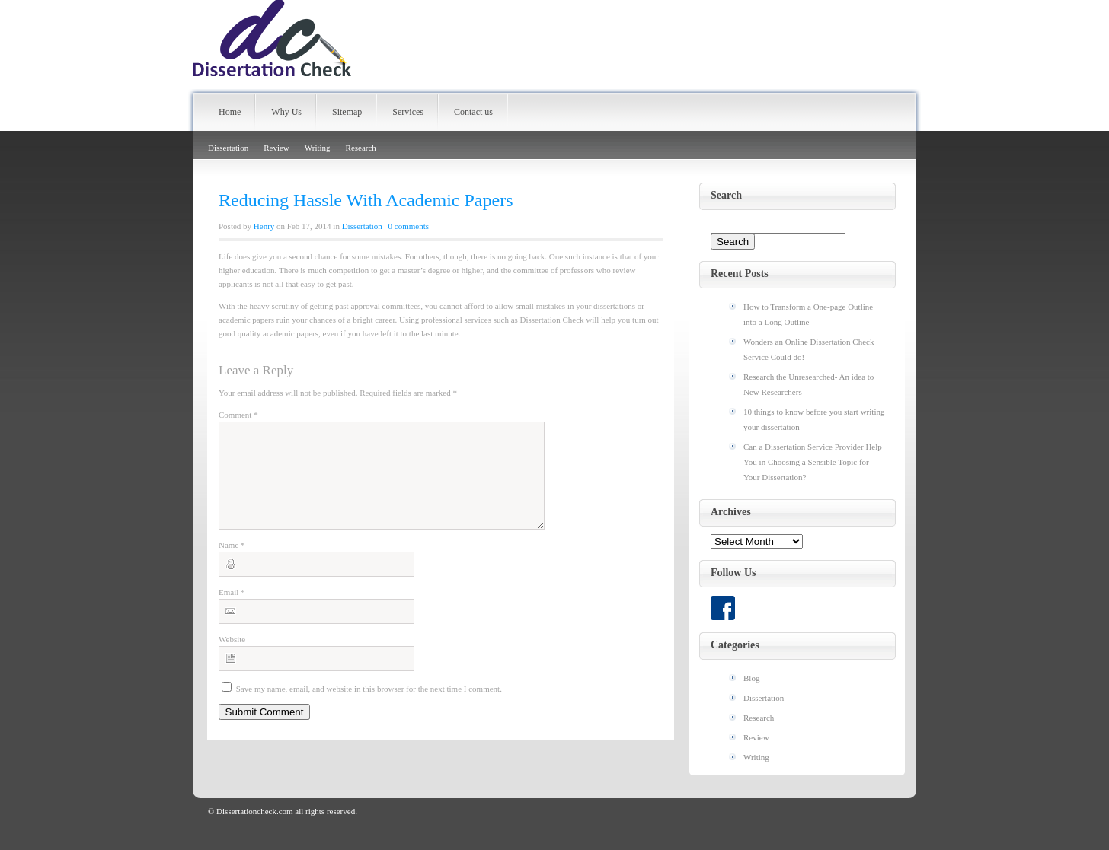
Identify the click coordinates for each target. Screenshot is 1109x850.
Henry (264, 226)
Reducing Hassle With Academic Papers (366, 200)
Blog (751, 678)
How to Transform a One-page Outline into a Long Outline (808, 314)
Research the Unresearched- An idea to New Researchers (808, 384)
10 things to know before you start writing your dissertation (813, 419)
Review (276, 147)
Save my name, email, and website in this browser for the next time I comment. (369, 707)
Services (407, 112)
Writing (318, 147)
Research (361, 147)
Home (230, 112)
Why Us (286, 112)
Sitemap (347, 112)
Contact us (473, 112)
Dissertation (228, 147)
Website (232, 657)
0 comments (408, 226)
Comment (238, 414)
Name (232, 563)
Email (232, 610)
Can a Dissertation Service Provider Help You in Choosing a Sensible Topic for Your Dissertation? (812, 462)
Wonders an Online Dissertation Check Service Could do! (808, 349)
